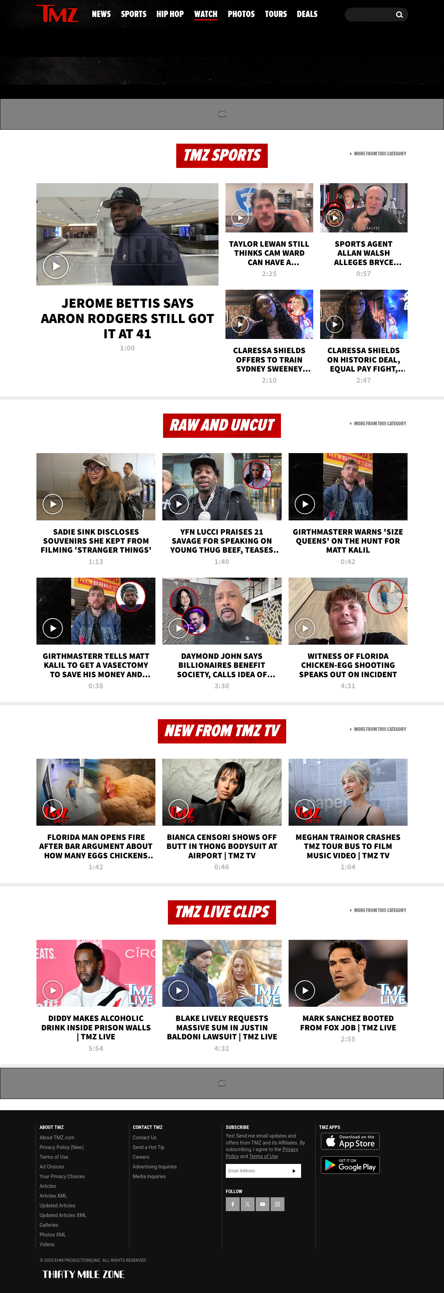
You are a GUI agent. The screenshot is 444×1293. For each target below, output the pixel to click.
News (53, 71)
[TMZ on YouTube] (263, 1204)
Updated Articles (57, 1205)
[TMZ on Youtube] (64, 13)
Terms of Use (54, 1157)
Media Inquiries (149, 1176)
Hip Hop (162, 71)
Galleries (49, 1225)
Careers (141, 1157)
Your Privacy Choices (62, 1176)
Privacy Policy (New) (62, 1147)
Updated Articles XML (63, 1215)
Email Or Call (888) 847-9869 (116, 43)
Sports (104, 71)
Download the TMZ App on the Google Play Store (350, 1165)
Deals (380, 71)
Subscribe (294, 1171)
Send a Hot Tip (148, 1147)
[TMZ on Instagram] (77, 13)
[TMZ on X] (52, 13)
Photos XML (53, 1234)
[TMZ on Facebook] (41, 13)
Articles (48, 1186)
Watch (219, 71)
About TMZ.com (57, 1137)
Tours (329, 71)
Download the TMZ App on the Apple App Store (350, 1141)
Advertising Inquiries (155, 1166)
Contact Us (145, 1137)
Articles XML (53, 1196)
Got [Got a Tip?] (58, 42)
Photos (275, 71)
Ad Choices (52, 1166)
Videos (47, 1244)
